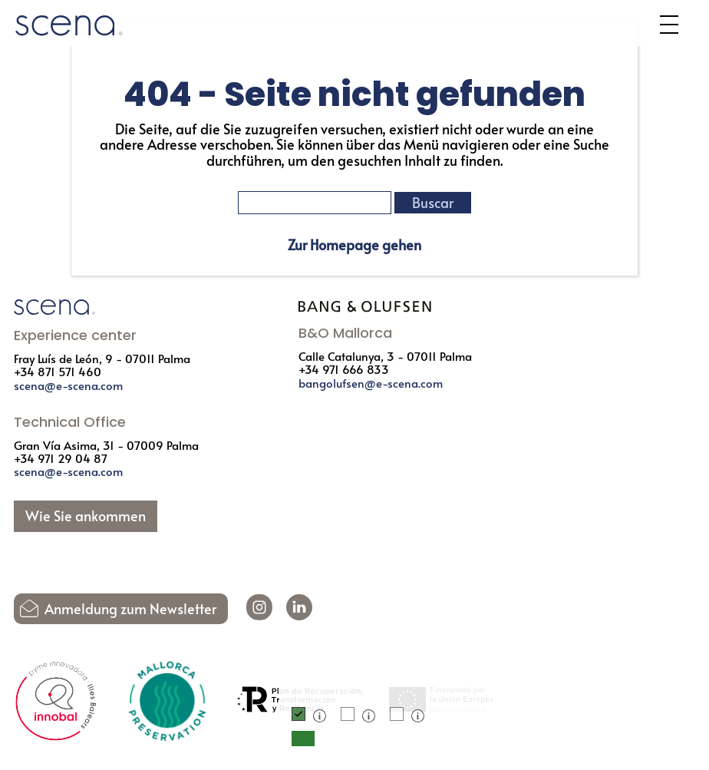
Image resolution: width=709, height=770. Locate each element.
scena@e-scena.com (68, 385)
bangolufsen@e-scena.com (370, 383)
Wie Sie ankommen (85, 516)
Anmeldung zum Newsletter (130, 609)
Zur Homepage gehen (354, 245)
